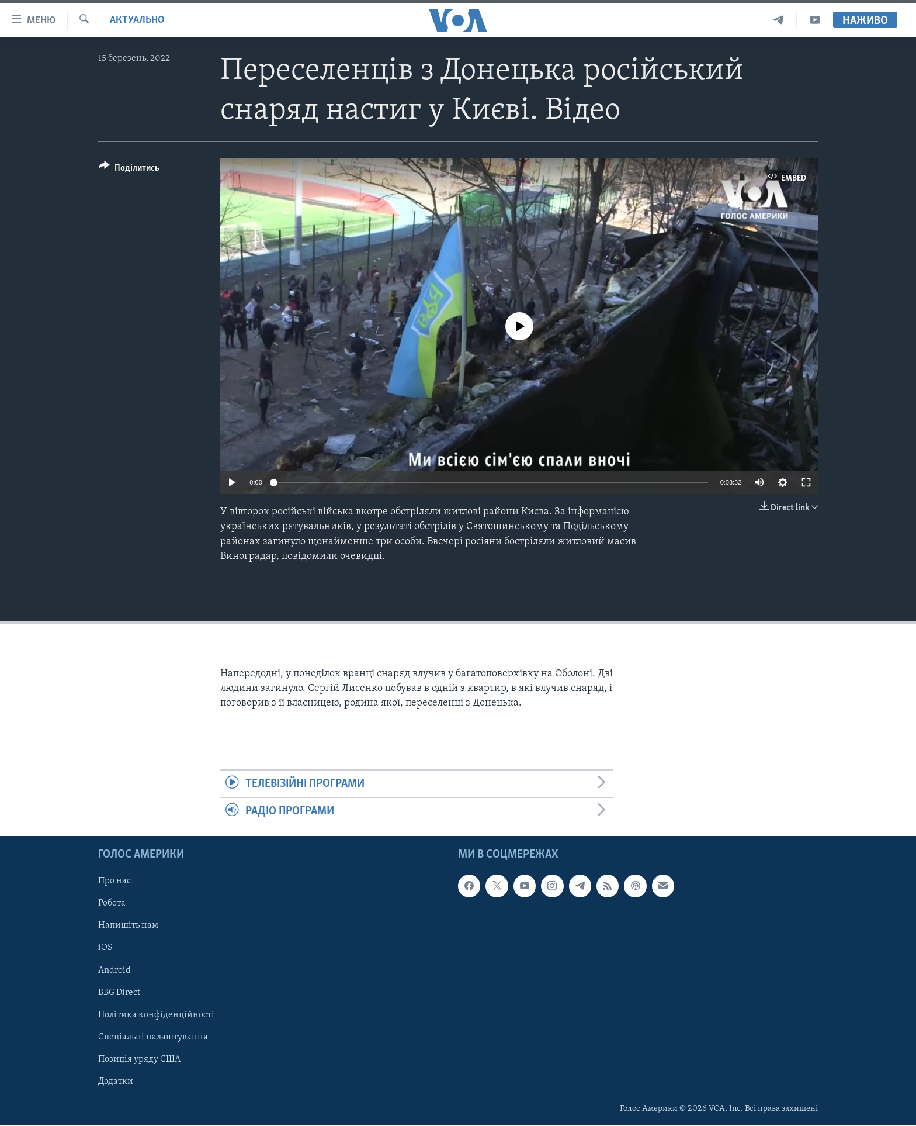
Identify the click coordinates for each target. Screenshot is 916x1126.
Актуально (137, 20)
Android (114, 970)
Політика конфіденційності (156, 1015)
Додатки (115, 1081)
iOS (105, 948)
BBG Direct (119, 992)
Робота (112, 904)
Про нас (114, 881)
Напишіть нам (128, 926)
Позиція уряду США (139, 1059)
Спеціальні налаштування (153, 1037)
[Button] (129, 170)
